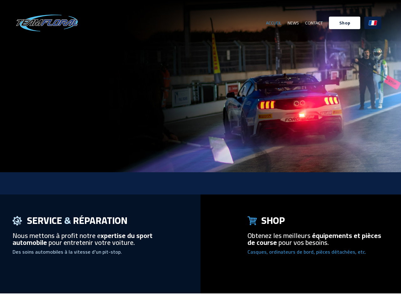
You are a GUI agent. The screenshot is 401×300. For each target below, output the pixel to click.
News (293, 23)
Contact (314, 23)
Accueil (273, 23)
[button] (344, 23)
